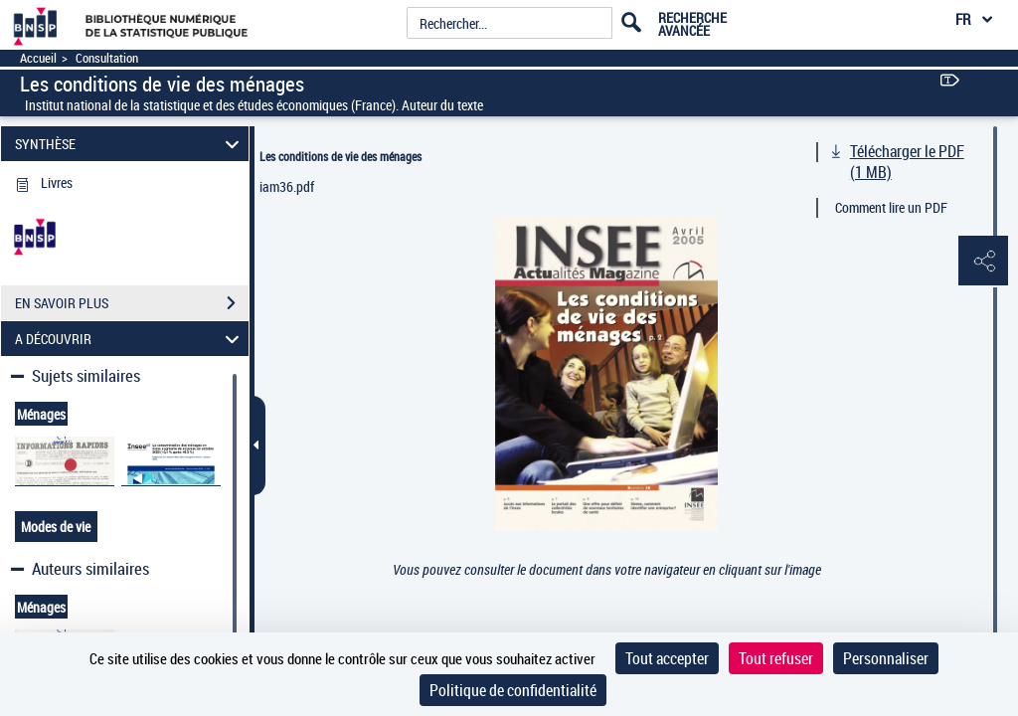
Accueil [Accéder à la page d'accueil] (38, 58)
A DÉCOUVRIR (130, 338)
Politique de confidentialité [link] (512, 690)
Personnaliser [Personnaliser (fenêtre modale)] (886, 658)
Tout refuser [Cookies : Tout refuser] (776, 658)
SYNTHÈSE (130, 143)
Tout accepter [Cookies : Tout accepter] (667, 658)
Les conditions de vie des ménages (340, 156)
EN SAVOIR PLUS (132, 303)
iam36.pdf (286, 186)
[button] (983, 261)
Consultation (107, 58)
